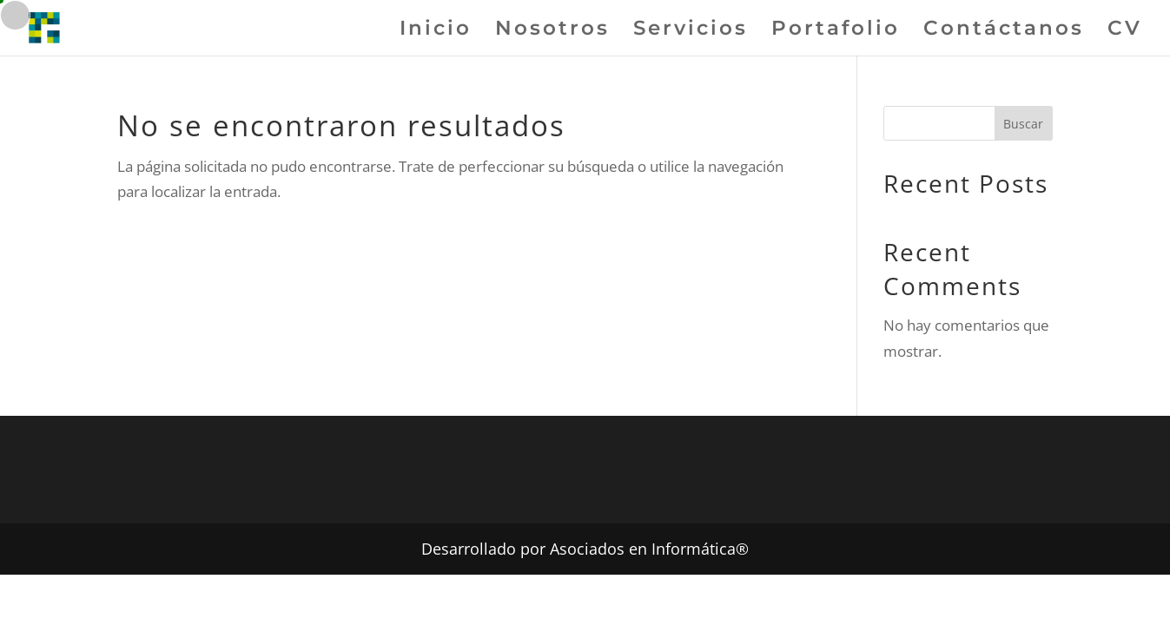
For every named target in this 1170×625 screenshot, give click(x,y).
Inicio (436, 31)
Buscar (1023, 123)
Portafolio (835, 31)
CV (1124, 31)
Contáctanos (1003, 31)
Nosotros (552, 31)
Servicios (690, 31)
